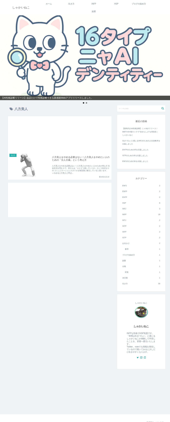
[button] (162, 108)
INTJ (141, 220)
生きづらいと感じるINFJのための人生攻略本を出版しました (141, 142)
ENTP (141, 197)
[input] (141, 108)
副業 (141, 260)
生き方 (141, 283)
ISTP (141, 237)
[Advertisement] (60, 132)
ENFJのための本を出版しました (135, 161)
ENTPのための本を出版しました (135, 150)
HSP (141, 203)
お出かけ (141, 243)
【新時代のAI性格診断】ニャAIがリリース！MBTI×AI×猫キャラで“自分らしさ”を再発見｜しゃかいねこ (140, 131)
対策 (142, 272)
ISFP (141, 231)
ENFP (141, 191)
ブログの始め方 (141, 255)
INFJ (141, 208)
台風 (141, 266)
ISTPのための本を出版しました (135, 155)
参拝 (142, 249)
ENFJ (141, 185)
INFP (141, 214)
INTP (141, 226)
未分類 (141, 278)
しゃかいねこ (141, 326)
